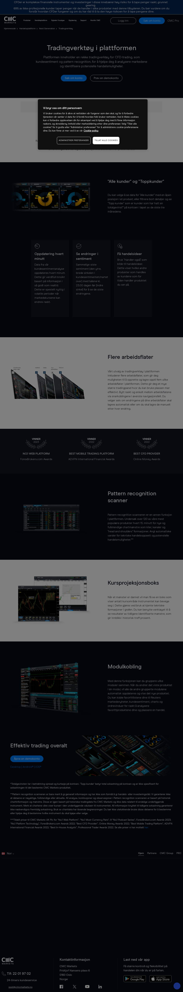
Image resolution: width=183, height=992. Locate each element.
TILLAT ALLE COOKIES (106, 140)
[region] (93, 124)
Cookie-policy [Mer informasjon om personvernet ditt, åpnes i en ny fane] (91, 131)
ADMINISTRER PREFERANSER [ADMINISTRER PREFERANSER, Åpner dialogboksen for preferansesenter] (74, 140)
